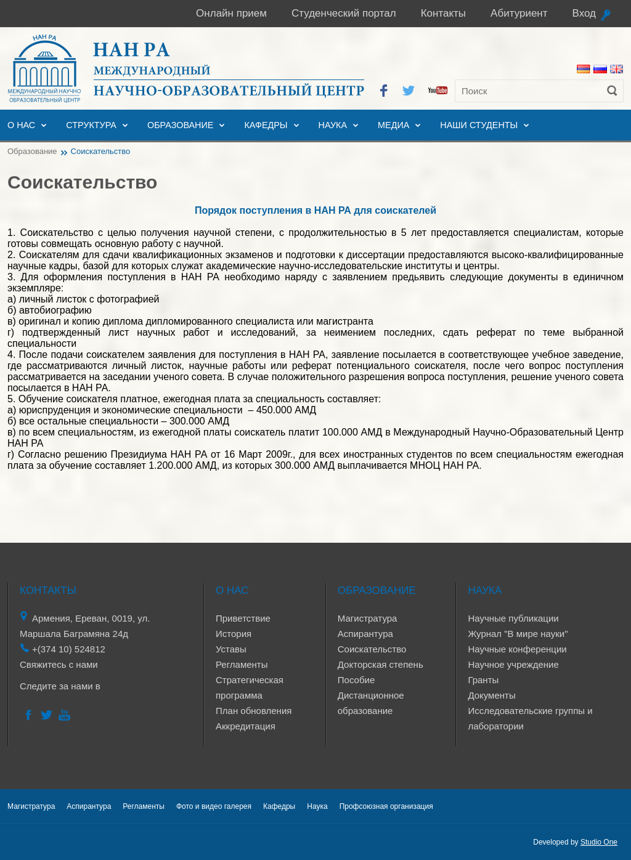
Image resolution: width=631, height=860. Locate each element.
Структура (91, 125)
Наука (333, 125)
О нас (21, 125)
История (233, 633)
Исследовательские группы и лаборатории (530, 718)
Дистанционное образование (371, 703)
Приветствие (243, 618)
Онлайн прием (231, 13)
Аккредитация (245, 726)
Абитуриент (519, 13)
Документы (491, 695)
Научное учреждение (513, 664)
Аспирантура (365, 633)
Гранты (483, 680)
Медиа (393, 125)
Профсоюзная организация (386, 806)
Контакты (443, 13)
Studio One (598, 842)
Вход (584, 13)
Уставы (231, 649)
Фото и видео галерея (213, 806)
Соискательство (372, 649)
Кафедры (265, 125)
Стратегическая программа (249, 687)
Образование (180, 125)
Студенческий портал (343, 13)
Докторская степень (380, 664)
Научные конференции (517, 649)
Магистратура (367, 618)
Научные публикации (513, 618)
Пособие (356, 680)
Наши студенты (479, 125)
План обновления (253, 710)
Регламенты (242, 664)
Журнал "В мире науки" (518, 633)
